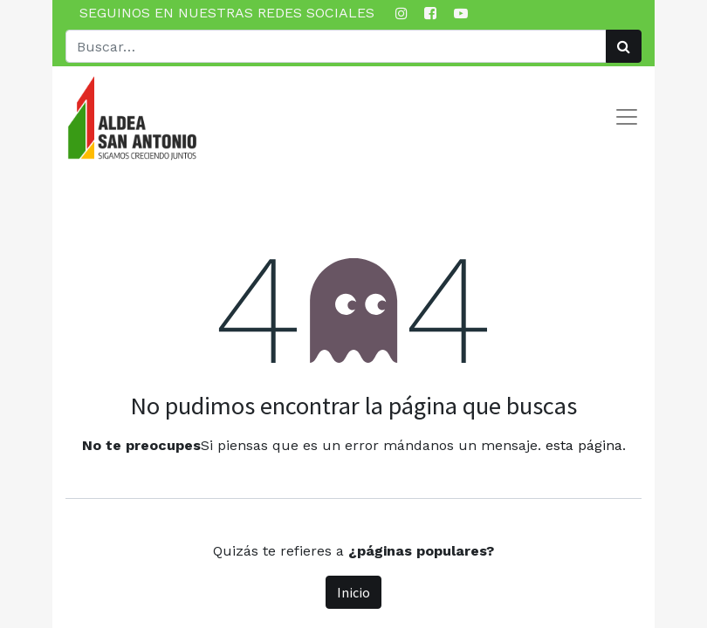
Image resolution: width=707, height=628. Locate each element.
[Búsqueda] (624, 46)
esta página (584, 445)
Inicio (353, 592)
